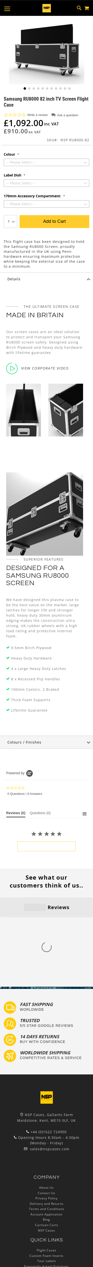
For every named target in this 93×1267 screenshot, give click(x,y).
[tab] (46, 278)
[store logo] (46, 8)
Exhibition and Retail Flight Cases (46, 1194)
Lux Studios (46, 1200)
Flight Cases (46, 1162)
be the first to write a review (46, 846)
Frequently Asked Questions (46, 1178)
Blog (46, 1131)
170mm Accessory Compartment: (33, 196)
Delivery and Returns (46, 1115)
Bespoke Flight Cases (47, 1189)
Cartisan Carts (46, 1137)
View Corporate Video (37, 368)
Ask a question (67, 115)
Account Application (46, 1126)
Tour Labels (46, 1173)
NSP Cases (46, 1142)
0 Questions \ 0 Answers (24, 794)
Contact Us (46, 1105)
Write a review (37, 115)
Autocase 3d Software (46, 1205)
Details (14, 279)
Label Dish (13, 175)
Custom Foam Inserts (46, 1168)
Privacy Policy (46, 1110)
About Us (46, 1099)
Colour (10, 154)
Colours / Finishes (24, 742)
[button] (24, 88)
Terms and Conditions (46, 1121)
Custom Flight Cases (46, 1183)
